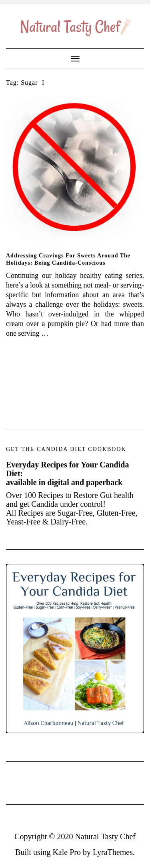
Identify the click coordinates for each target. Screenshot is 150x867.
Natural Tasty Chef (105, 836)
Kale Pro (66, 852)
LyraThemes (113, 852)
